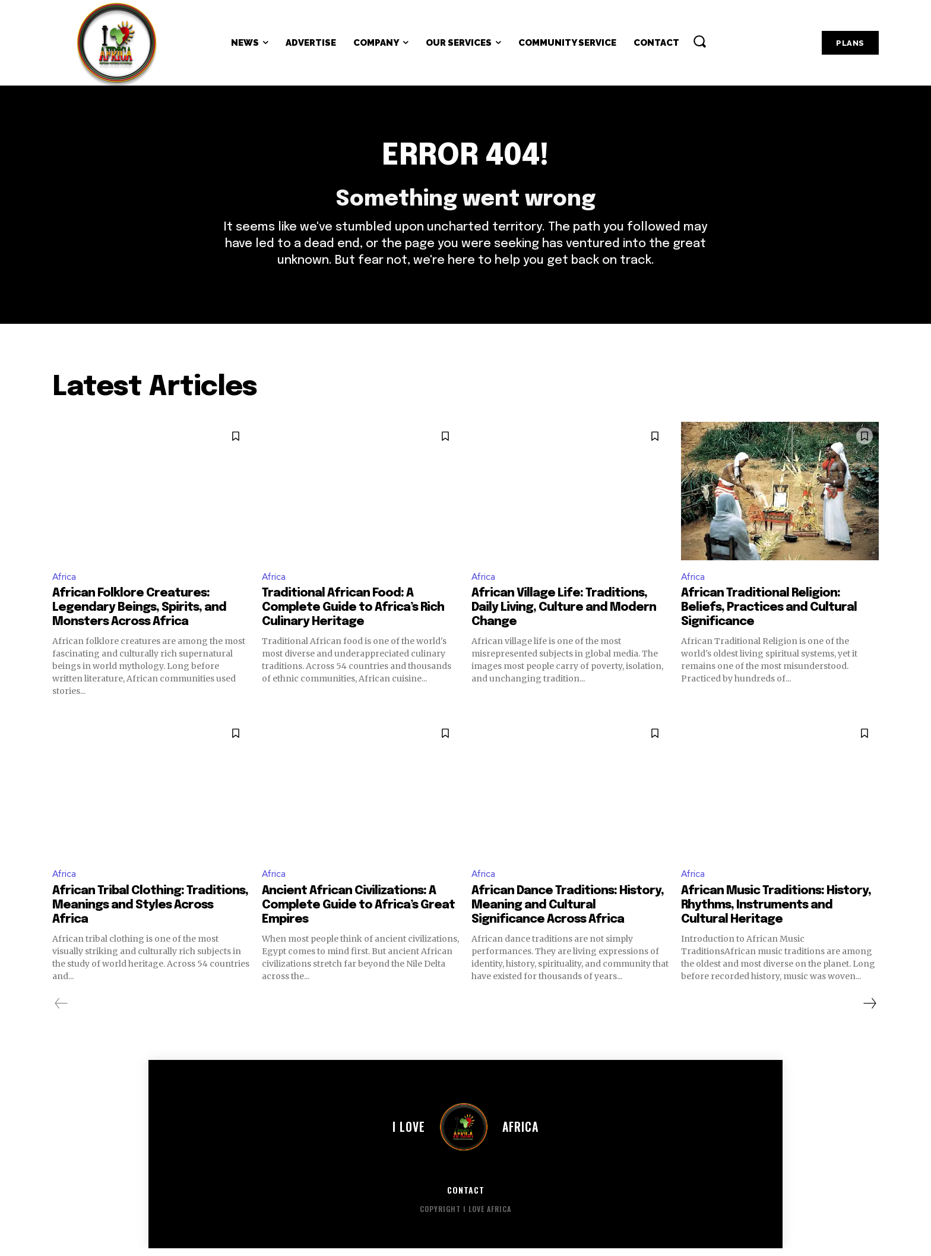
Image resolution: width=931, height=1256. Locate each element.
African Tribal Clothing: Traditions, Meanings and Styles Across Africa (150, 912)
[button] (699, 41)
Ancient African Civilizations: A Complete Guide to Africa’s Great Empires (358, 912)
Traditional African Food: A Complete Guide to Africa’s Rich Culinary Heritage (353, 614)
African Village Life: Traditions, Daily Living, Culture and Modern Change (563, 614)
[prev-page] (61, 1011)
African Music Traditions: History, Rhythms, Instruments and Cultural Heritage (776, 912)
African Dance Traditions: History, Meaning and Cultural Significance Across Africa (567, 912)
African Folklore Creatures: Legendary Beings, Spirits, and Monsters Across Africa (139, 614)
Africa (65, 583)
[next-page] (869, 1011)
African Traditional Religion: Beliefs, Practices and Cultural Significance (769, 614)
